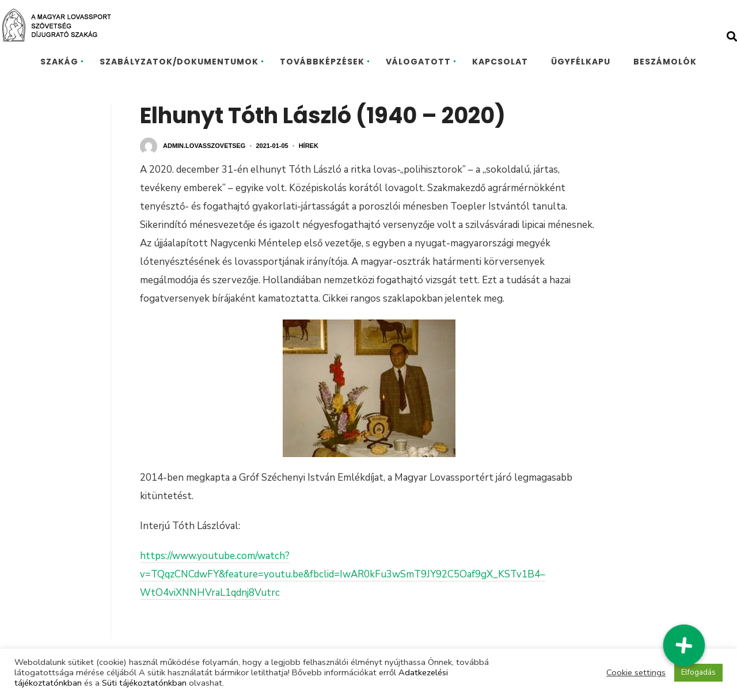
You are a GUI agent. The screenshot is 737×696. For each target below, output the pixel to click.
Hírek (308, 145)
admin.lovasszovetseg (204, 145)
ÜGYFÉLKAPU (580, 61)
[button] (684, 644)
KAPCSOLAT (500, 61)
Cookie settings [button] (636, 672)
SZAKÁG (59, 61)
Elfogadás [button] (698, 672)
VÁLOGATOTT (418, 61)
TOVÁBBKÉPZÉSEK (322, 61)
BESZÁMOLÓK (665, 61)
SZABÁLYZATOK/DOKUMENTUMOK (179, 61)
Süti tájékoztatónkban (144, 683)
